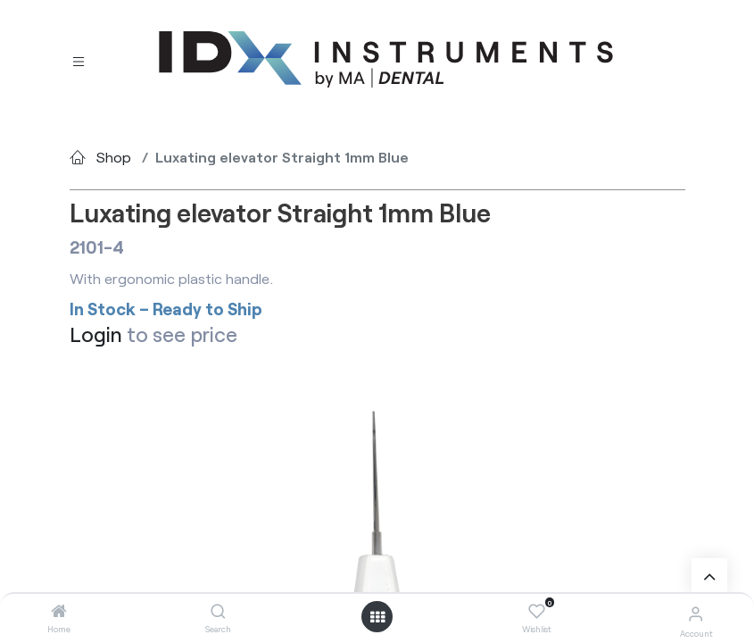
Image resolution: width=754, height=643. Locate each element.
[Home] (59, 611)
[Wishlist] (536, 611)
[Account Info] (695, 613)
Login (96, 334)
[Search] (218, 611)
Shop (113, 156)
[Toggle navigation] (78, 60)
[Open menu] (377, 617)
